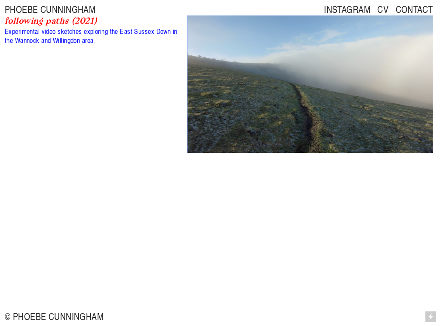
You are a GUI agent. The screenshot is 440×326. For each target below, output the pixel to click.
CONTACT (414, 9)
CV (382, 9)
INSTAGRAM (347, 9)
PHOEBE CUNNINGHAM (50, 9)
